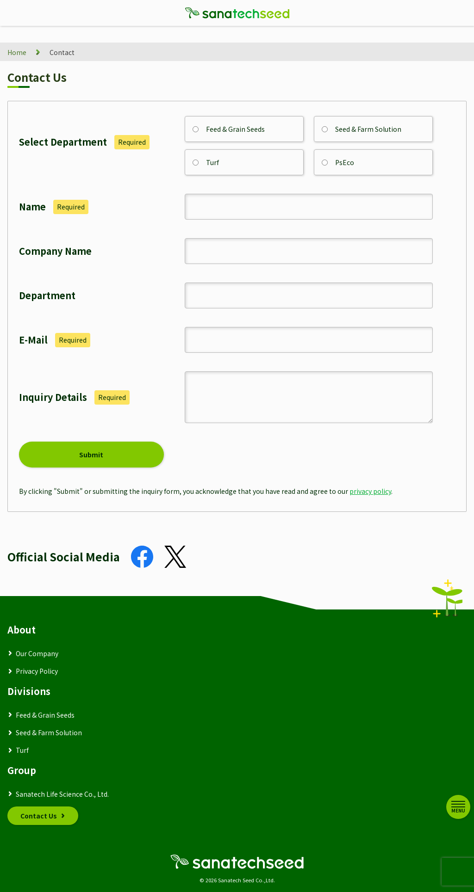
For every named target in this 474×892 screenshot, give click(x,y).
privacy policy (370, 491)
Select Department (84, 142)
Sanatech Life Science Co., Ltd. (62, 794)
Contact (62, 52)
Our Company (37, 653)
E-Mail (54, 340)
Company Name (55, 251)
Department (47, 295)
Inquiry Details (74, 397)
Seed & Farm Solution (361, 129)
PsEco (338, 162)
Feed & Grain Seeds (229, 129)
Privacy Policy (37, 671)
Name (53, 207)
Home (16, 52)
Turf (206, 162)
